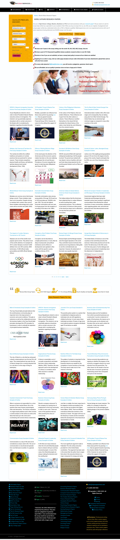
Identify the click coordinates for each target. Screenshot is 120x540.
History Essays (64, 503)
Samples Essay (97, 10)
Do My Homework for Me (17, 519)
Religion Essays (64, 527)
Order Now (29, 10)
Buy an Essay (13, 497)
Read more (13, 142)
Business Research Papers (68, 488)
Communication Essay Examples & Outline (22, 438)
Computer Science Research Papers (70, 493)
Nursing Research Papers (67, 509)
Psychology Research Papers (68, 505)
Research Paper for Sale (16, 486)
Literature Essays (65, 515)
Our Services (16, 10)
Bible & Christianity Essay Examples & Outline (22, 307)
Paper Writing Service (16, 507)
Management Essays (66, 513)
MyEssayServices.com (56, 64)
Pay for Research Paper (16, 511)
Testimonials (64, 10)
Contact (51, 10)
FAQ (41, 10)
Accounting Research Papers (68, 486)
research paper (89, 24)
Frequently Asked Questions (97, 503)
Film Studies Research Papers (68, 497)
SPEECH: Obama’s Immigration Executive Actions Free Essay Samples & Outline (47, 309)
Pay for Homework (15, 509)
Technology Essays (65, 521)
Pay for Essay (13, 515)
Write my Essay (14, 501)
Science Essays (64, 525)
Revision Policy (97, 510)
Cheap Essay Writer (15, 499)
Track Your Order (81, 10)
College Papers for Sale (16, 517)
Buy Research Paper (15, 493)
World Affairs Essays (66, 519)
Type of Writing (16, 26)
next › (63, 277)
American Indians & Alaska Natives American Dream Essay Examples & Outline (69, 193)
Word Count (15, 50)
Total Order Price (17, 53)
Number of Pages (17, 47)
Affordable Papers (15, 484)
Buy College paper (15, 525)
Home (36, 15)
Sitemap (97, 501)
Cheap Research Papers (16, 488)
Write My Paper (14, 495)
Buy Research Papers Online (17, 523)
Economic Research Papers (68, 495)
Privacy (97, 499)
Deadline (15, 42)
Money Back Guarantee (97, 508)
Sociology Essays (65, 523)
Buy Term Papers (14, 490)
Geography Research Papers (68, 501)
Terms (97, 497)
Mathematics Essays (66, 511)
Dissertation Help (14, 505)
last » (67, 277)
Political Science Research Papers (70, 507)
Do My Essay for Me (15, 513)
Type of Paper (16, 31)
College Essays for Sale (16, 521)
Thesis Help (13, 503)
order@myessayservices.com (102, 4)
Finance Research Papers (67, 499)
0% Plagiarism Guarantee (97, 505)
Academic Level (17, 36)
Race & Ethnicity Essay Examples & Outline (22, 354)
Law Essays (63, 517)
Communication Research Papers (69, 490)
